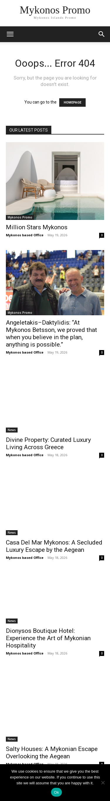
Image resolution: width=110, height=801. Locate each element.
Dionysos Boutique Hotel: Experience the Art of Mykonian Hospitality (48, 638)
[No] (103, 783)
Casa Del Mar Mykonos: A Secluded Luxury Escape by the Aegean (54, 546)
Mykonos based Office (24, 235)
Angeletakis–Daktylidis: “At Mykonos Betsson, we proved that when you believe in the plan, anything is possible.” (51, 333)
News (12, 430)
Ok (56, 792)
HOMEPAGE (72, 102)
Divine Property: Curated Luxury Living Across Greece (48, 443)
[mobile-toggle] (10, 34)
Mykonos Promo (20, 217)
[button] (102, 34)
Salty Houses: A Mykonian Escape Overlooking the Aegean (52, 752)
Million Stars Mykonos (36, 227)
